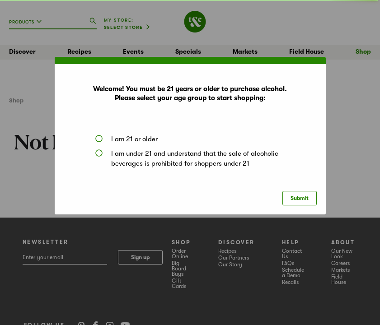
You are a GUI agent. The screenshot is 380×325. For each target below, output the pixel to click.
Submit (300, 198)
